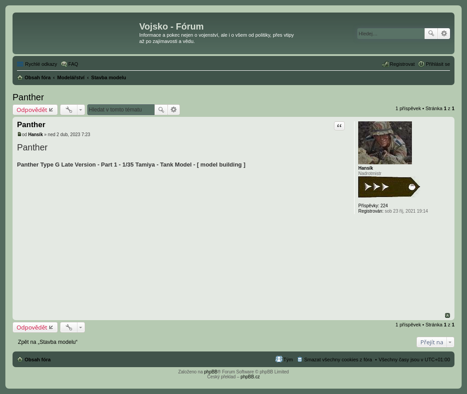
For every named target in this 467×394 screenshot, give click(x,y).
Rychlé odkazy (41, 64)
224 (384, 205)
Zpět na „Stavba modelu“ (47, 342)
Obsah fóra (38, 359)
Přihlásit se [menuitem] (438, 64)
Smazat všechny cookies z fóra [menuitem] (338, 359)
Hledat (431, 33)
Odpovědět (32, 110)
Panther (28, 97)
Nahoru (447, 315)
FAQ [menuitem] (73, 64)
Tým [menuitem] (288, 359)
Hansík (365, 168)
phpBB (211, 371)
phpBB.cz (250, 376)
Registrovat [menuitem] (402, 64)
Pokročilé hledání (444, 33)
